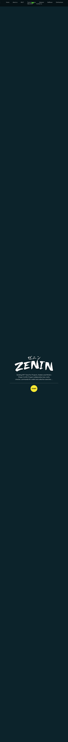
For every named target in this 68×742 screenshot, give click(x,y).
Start (34, 388)
